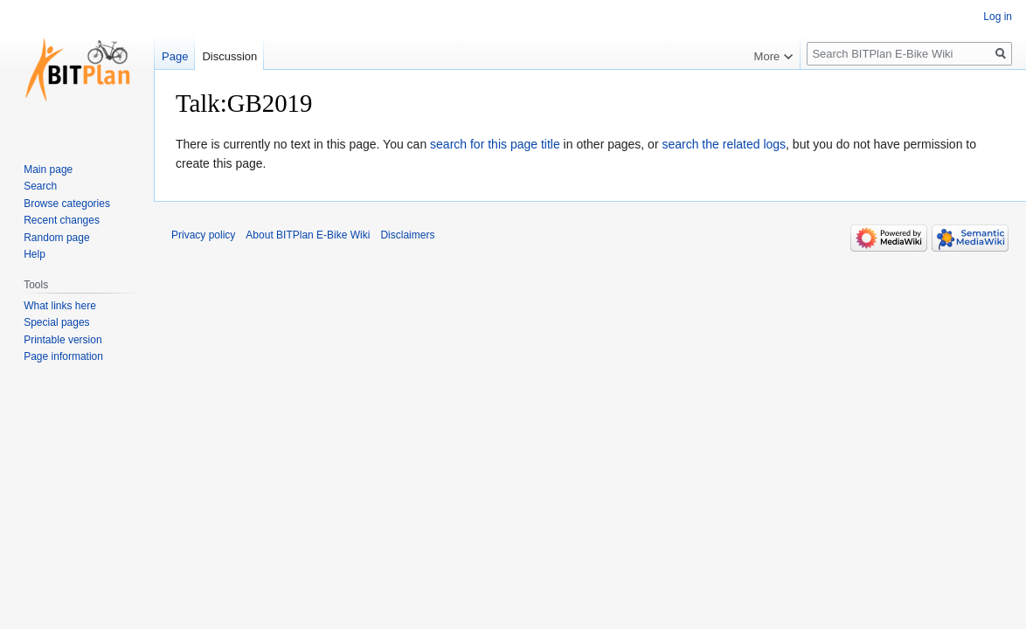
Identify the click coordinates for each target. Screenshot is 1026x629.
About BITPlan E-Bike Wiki (308, 235)
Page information (63, 356)
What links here (60, 306)
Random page (56, 238)
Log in (997, 16)
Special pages (56, 322)
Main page (48, 169)
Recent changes (62, 220)
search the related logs (724, 144)
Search (40, 186)
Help (34, 254)
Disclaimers (407, 235)
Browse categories (67, 203)
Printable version (62, 340)
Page (175, 56)
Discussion (229, 56)
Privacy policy (203, 235)
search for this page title (495, 144)
